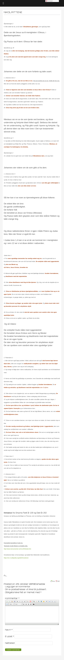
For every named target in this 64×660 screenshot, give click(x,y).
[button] (7, 601)
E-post (9, 636)
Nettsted (9, 643)
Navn (8, 629)
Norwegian (49, 1)
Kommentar (12, 598)
